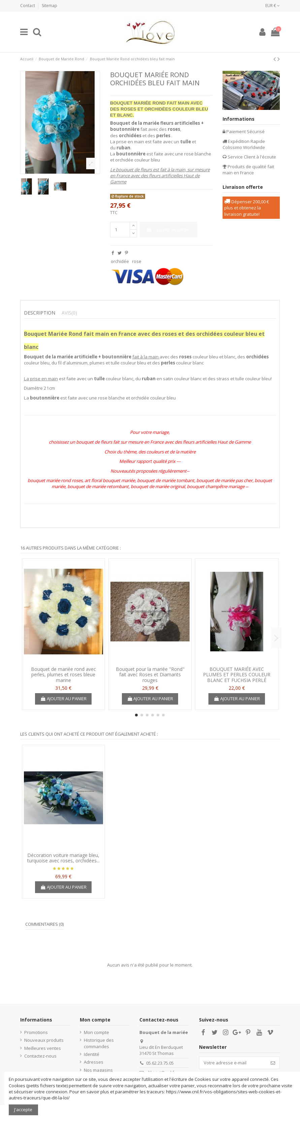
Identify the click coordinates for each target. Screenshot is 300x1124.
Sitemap (49, 5)
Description (39, 313)
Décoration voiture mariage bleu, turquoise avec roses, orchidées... (63, 858)
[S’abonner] (272, 1063)
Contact (28, 5)
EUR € (272, 5)
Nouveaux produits (44, 1040)
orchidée (120, 261)
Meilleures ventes (42, 1048)
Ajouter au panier (168, 229)
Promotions (36, 1032)
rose (136, 261)
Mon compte (96, 1032)
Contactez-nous (40, 1056)
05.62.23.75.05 (160, 1063)
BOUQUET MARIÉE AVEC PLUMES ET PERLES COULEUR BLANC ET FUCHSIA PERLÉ (236, 675)
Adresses (93, 1062)
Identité (91, 1054)
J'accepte (23, 1109)
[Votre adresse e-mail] (232, 1063)
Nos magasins (98, 1070)
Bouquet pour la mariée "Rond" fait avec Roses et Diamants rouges (150, 675)
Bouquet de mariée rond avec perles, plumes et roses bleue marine (63, 675)
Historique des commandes (99, 1043)
